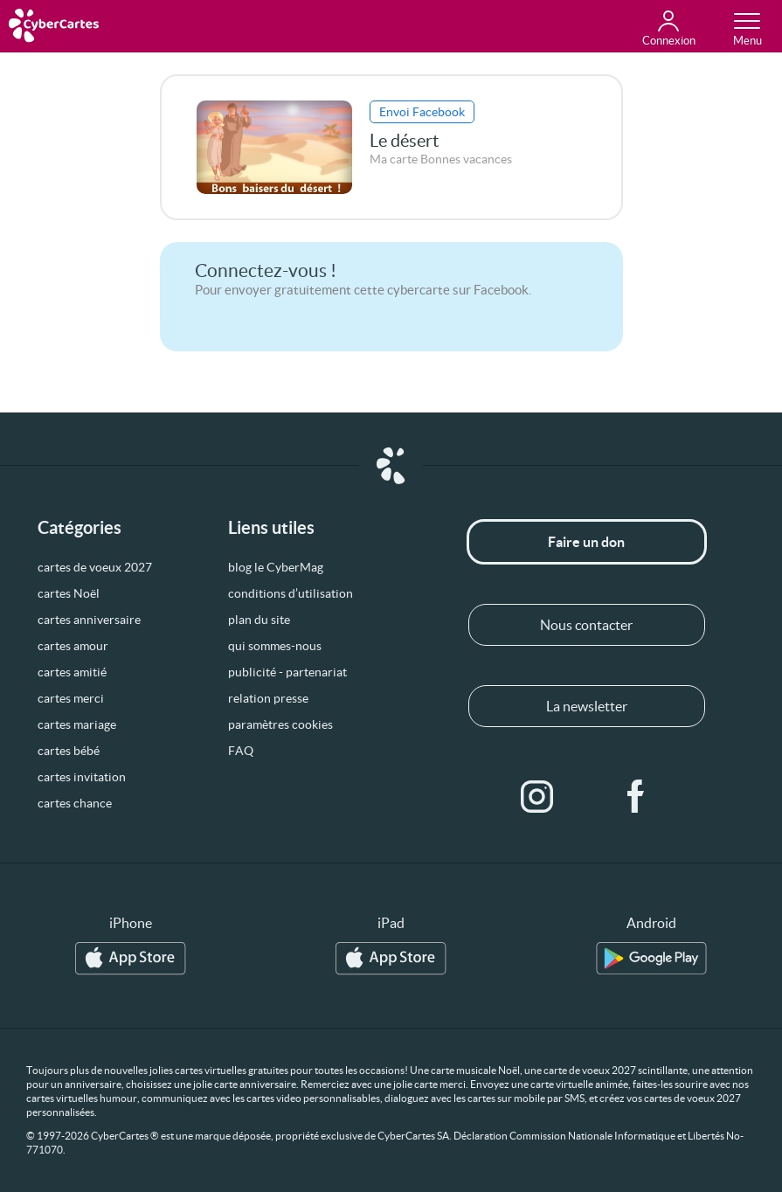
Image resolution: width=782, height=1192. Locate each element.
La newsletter (586, 706)
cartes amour (73, 646)
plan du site (259, 620)
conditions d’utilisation (290, 593)
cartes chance (75, 803)
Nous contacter (586, 625)
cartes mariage (77, 724)
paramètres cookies (280, 724)
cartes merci (71, 698)
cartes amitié (72, 672)
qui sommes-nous (275, 646)
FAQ (240, 751)
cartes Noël (69, 593)
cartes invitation (82, 777)
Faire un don (586, 542)
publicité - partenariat (287, 672)
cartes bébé (69, 751)
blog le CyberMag (275, 567)
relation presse (268, 698)
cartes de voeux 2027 (95, 567)
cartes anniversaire (89, 620)
